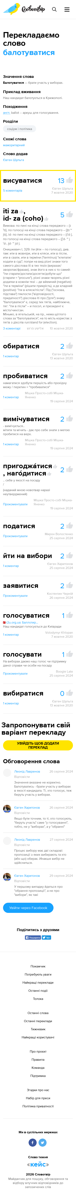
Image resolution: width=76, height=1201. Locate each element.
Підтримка (38, 1076)
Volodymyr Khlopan (59, 632)
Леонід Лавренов (27, 771)
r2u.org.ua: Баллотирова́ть (21, 622)
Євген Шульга (13, 160)
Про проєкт (38, 1051)
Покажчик (38, 966)
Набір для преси (38, 1098)
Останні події (38, 990)
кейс (38, 1164)
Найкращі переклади (38, 982)
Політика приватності (38, 1106)
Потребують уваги (38, 974)
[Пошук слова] (54, 9)
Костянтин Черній (60, 593)
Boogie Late (64, 671)
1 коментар (11, 356)
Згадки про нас (38, 1090)
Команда (38, 1067)
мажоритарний (14, 145)
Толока (38, 998)
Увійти (28, 908)
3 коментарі (11, 328)
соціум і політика (19, 129)
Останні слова (38, 1013)
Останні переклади (38, 1021)
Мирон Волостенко (59, 534)
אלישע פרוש (35, 328)
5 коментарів (12, 190)
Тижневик (38, 1029)
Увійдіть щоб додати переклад (38, 745)
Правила (38, 1059)
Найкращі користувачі (38, 1037)
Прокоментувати (15, 504)
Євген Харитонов (60, 564)
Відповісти (22, 776)
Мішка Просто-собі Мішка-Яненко (44, 395)
